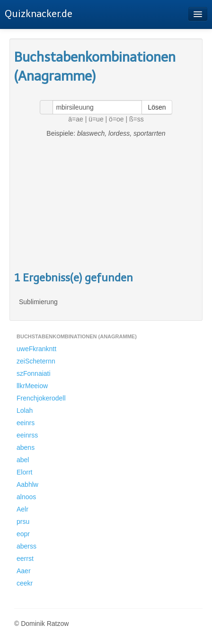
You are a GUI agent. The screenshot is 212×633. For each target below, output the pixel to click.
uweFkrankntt (36, 349)
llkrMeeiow (32, 386)
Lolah (25, 410)
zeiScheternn (36, 361)
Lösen (157, 107)
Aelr (22, 509)
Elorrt (24, 472)
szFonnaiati (34, 373)
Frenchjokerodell (41, 398)
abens (26, 447)
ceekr (25, 583)
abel (23, 460)
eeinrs (26, 423)
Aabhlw (27, 484)
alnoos (26, 497)
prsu (23, 521)
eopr (23, 534)
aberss (26, 546)
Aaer (24, 571)
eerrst (25, 558)
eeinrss (27, 435)
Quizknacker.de (38, 13)
